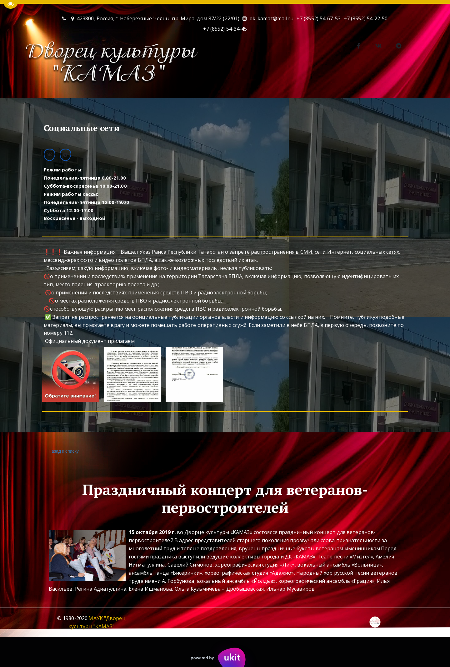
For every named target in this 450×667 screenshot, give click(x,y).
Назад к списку (63, 451)
